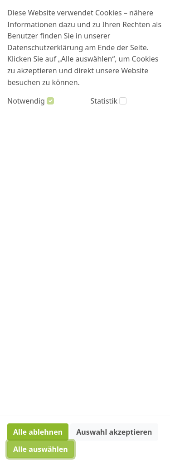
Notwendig (26, 101)
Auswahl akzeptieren (114, 432)
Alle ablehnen (38, 432)
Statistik (104, 101)
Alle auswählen (40, 449)
